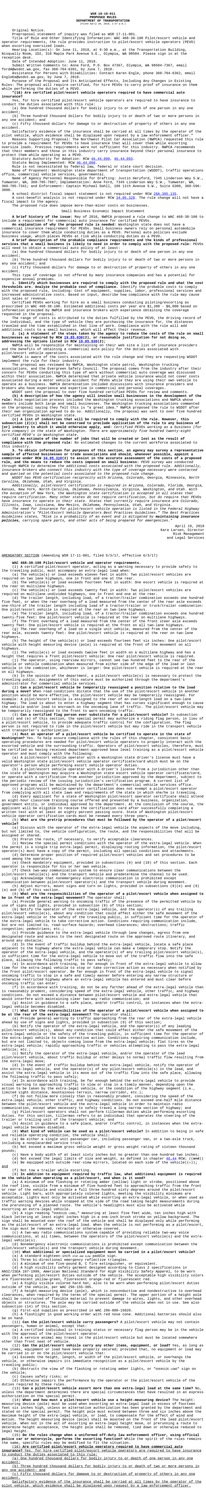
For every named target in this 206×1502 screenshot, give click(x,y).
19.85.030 (73, 338)
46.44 (171, 1159)
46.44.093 (123, 159)
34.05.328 (125, 198)
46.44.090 (100, 159)
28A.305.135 (165, 194)
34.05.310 (52, 458)
